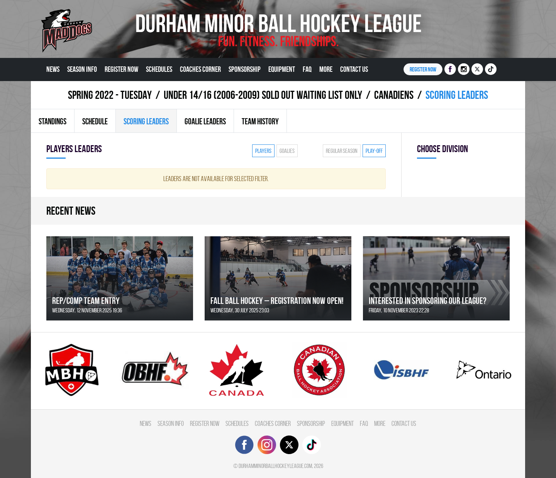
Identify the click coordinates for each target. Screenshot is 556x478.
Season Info (82, 69)
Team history (260, 121)
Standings (52, 121)
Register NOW (423, 69)
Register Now (121, 69)
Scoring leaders (146, 121)
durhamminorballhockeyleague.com (275, 466)
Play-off (374, 150)
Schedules (159, 69)
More (325, 69)
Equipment (281, 69)
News (52, 69)
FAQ (307, 69)
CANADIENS (394, 94)
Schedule (95, 121)
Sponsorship (245, 69)
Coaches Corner (200, 69)
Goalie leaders (205, 121)
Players (263, 150)
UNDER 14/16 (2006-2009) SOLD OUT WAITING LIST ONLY (263, 94)
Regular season (342, 150)
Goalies (287, 150)
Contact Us (354, 69)
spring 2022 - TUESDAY (110, 94)
